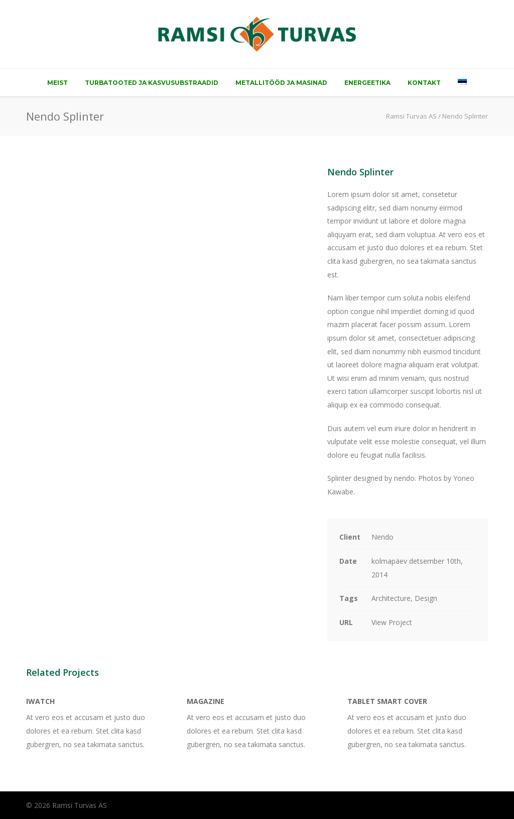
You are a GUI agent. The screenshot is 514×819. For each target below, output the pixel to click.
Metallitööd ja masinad (281, 82)
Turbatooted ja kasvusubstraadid (151, 82)
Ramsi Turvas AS (411, 116)
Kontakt (424, 82)
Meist (57, 82)
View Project (391, 622)
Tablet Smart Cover (387, 701)
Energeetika (367, 82)
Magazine (205, 701)
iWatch (40, 701)
